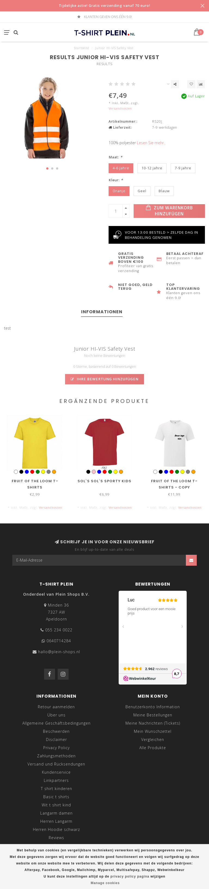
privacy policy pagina (129, 876)
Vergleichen (152, 739)
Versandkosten (120, 108)
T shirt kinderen (56, 788)
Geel (142, 191)
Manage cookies (105, 883)
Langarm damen (56, 813)
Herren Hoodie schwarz (56, 829)
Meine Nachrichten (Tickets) (152, 723)
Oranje (119, 191)
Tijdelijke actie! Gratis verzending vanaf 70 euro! (104, 5)
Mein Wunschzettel (152, 731)
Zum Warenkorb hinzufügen (169, 211)
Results (104, 64)
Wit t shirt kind (56, 804)
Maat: (115, 157)
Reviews (56, 837)
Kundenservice (56, 772)
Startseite (81, 48)
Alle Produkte (152, 747)
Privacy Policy (56, 747)
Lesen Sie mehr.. (151, 142)
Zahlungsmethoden (56, 755)
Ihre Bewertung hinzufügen (104, 379)
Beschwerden (56, 731)
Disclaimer (56, 739)
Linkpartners (56, 780)
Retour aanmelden (56, 706)
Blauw (164, 191)
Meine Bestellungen (152, 715)
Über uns (56, 715)
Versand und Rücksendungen (56, 764)
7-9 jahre (183, 168)
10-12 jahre (152, 168)
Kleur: (116, 180)
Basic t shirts (56, 796)
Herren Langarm (56, 821)
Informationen (101, 312)
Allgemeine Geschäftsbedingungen (56, 723)
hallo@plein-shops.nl (59, 651)
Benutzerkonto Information (152, 706)
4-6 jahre (121, 168)
